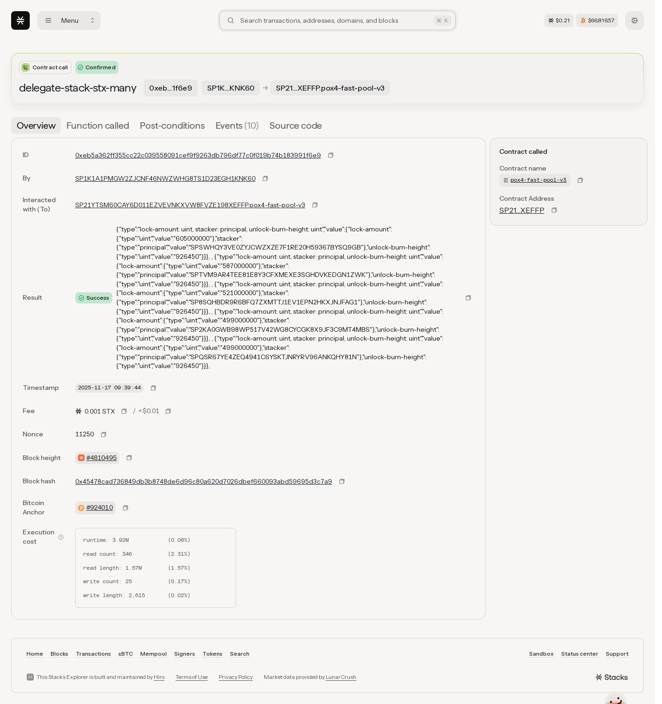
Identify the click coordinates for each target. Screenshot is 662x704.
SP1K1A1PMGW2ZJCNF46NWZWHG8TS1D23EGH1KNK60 (165, 178)
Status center (579, 653)
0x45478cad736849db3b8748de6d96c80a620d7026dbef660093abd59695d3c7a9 (203, 481)
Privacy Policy (236, 676)
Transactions (93, 653)
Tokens (213, 653)
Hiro (159, 676)
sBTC (125, 653)
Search (239, 653)
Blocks (59, 653)
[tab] (36, 125)
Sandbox (541, 653)
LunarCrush (341, 676)
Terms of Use (192, 676)
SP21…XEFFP (521, 210)
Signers (184, 653)
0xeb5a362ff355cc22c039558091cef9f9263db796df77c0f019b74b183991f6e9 (198, 155)
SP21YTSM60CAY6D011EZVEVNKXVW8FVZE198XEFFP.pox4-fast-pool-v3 (190, 205)
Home (34, 653)
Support (617, 653)
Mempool (153, 653)
